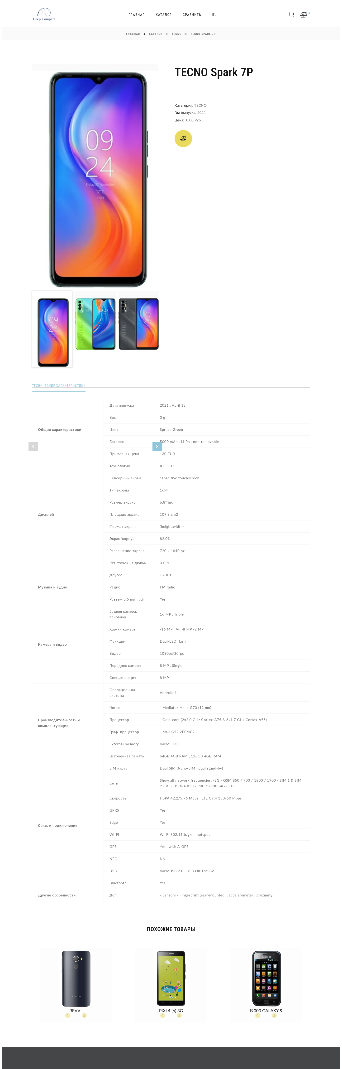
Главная (136, 15)
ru (214, 15)
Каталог (164, 15)
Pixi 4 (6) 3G (171, 1010)
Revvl (75, 1010)
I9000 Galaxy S (266, 1010)
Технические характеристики (59, 386)
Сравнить (192, 15)
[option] (95, 176)
